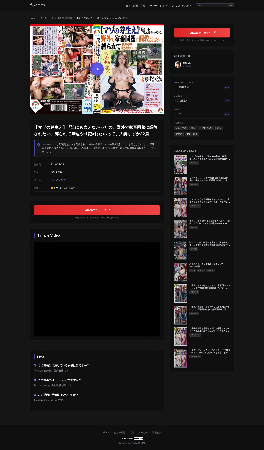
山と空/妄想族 (64, 18)
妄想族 (179, 134)
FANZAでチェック (97, 210)
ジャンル (164, 5)
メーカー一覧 (47, 18)
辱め (193, 128)
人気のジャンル (182, 5)
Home (33, 18)
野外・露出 (192, 134)
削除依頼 (156, 432)
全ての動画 (132, 5)
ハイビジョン (206, 128)
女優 (142, 5)
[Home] (37, 5)
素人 (219, 128)
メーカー (152, 5)
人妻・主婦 (181, 128)
